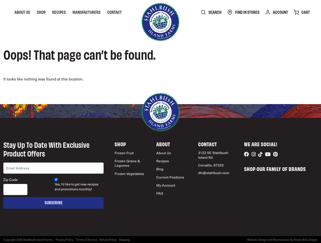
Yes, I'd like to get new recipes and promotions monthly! (76, 187)
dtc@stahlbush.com (213, 172)
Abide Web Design (305, 239)
